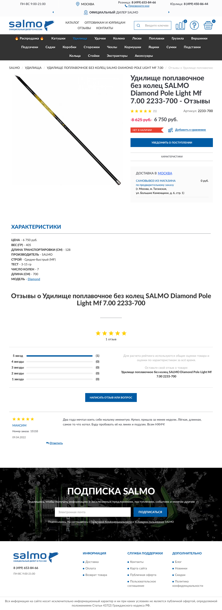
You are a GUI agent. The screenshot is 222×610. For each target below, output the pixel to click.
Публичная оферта (143, 575)
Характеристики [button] (172, 156)
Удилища (80, 38)
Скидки (180, 575)
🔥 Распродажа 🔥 (29, 38)
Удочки (100, 38)
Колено (119, 38)
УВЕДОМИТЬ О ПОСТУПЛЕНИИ (172, 142)
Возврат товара (96, 575)
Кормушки (132, 47)
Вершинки (199, 38)
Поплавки (156, 38)
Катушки (58, 38)
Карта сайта (138, 568)
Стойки (94, 56)
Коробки (69, 47)
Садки (50, 47)
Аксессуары (144, 56)
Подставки (192, 47)
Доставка (92, 562)
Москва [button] (165, 173)
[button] (137, 5)
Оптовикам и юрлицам (105, 22)
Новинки (181, 568)
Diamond (34, 279)
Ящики (154, 47)
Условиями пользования (149, 522)
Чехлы (112, 47)
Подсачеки (29, 47)
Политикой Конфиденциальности (111, 522)
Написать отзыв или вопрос (111, 397)
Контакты (104, 28)
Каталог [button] (72, 22)
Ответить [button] (54, 443)
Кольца (75, 56)
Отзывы (84, 28)
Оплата (90, 568)
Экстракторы (117, 56)
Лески (137, 38)
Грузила (178, 38)
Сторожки (92, 47)
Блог (178, 562)
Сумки (171, 47)
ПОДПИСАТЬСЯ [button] (150, 512)
